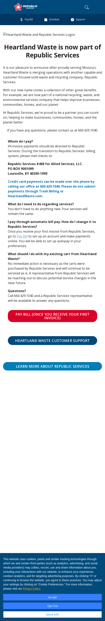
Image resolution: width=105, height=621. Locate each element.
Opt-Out (52, 606)
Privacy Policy (31, 588)
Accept (52, 597)
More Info (52, 614)
